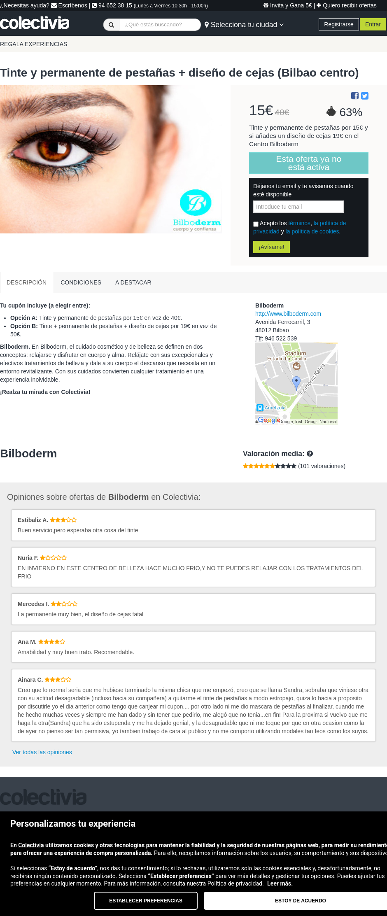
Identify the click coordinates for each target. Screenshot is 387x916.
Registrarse (339, 24)
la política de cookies (312, 231)
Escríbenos (69, 5)
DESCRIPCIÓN (27, 282)
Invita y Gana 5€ (287, 5)
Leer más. (280, 883)
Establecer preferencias (145, 901)
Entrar (373, 24)
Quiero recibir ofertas (347, 5)
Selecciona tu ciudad (244, 25)
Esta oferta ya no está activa (309, 163)
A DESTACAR (133, 282)
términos (299, 223)
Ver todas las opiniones (42, 752)
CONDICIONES (81, 282)
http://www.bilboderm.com (288, 313)
